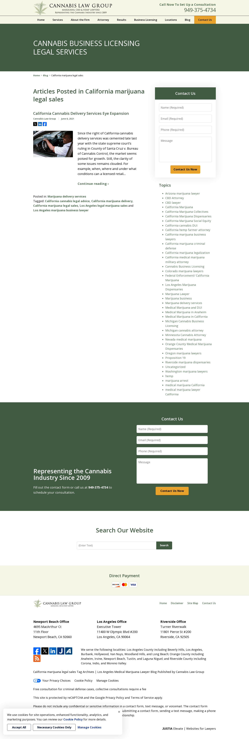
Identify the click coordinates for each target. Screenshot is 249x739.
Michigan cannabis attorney (184, 330)
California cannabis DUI (181, 225)
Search (164, 545)
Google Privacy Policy (109, 698)
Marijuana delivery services (66, 196)
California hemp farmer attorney (187, 230)
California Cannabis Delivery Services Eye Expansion (81, 113)
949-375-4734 (200, 9)
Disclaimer (177, 603)
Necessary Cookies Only (54, 727)
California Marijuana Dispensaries (188, 216)
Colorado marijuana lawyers (184, 271)
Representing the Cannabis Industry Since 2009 (72, 474)
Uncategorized (175, 367)
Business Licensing (145, 20)
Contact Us (205, 20)
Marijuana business (178, 298)
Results (121, 20)
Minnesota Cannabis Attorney (185, 335)
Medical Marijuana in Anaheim (185, 312)
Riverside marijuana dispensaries (187, 362)
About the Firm (80, 20)
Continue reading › (93, 184)
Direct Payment (124, 575)
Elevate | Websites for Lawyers (189, 728)
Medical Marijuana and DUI (183, 307)
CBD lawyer (173, 202)
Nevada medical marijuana (183, 339)
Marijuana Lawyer (177, 294)
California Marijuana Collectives (186, 212)
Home (41, 20)
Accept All (19, 727)
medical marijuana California (185, 385)
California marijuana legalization (187, 253)
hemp (169, 376)
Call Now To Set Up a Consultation (187, 4)
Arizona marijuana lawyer (182, 193)
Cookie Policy (83, 680)
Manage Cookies (107, 680)
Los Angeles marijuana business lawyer (61, 210)
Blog (187, 20)
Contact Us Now (185, 169)
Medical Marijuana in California (186, 316)
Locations (171, 20)
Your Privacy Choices (52, 680)
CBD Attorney (174, 198)
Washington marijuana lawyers (186, 371)
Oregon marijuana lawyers (183, 353)
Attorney (103, 20)
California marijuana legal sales (55, 205)
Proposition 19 (175, 358)
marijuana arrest (176, 380)
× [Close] (119, 712)
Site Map (192, 603)
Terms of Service (142, 698)
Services (58, 20)
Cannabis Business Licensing (184, 266)
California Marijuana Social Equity (188, 221)
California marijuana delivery (111, 201)
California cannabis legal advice (67, 201)
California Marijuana (179, 207)
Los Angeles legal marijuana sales (104, 205)
